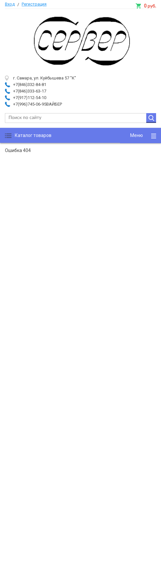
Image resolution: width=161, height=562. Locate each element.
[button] (140, 135)
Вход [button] (10, 4)
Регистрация (34, 4)
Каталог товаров (33, 135)
